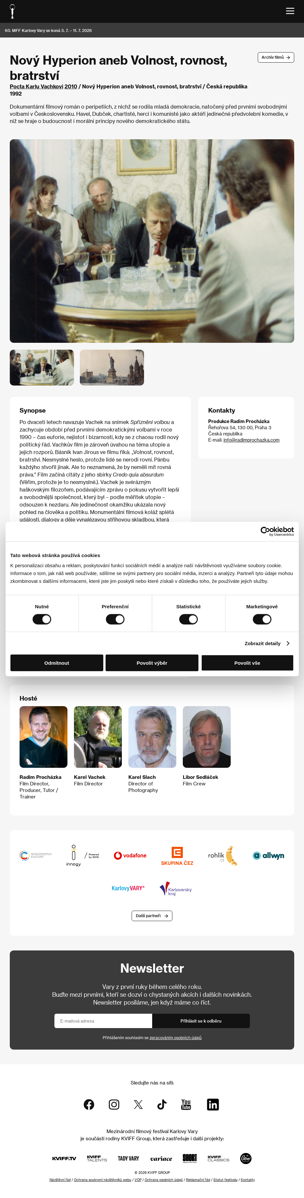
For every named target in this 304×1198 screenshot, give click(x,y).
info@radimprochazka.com (252, 440)
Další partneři (148, 915)
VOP (138, 1180)
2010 (71, 86)
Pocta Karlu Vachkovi (36, 86)
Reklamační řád (198, 1180)
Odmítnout (56, 663)
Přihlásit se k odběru (201, 1020)
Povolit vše (247, 663)
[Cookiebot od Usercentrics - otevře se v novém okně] (265, 531)
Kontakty (248, 1180)
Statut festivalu (225, 1180)
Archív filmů (273, 57)
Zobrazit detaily (263, 643)
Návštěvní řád (60, 1180)
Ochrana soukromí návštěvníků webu (102, 1180)
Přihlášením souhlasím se (152, 1037)
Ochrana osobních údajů (164, 1180)
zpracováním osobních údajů (176, 1037)
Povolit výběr (152, 663)
